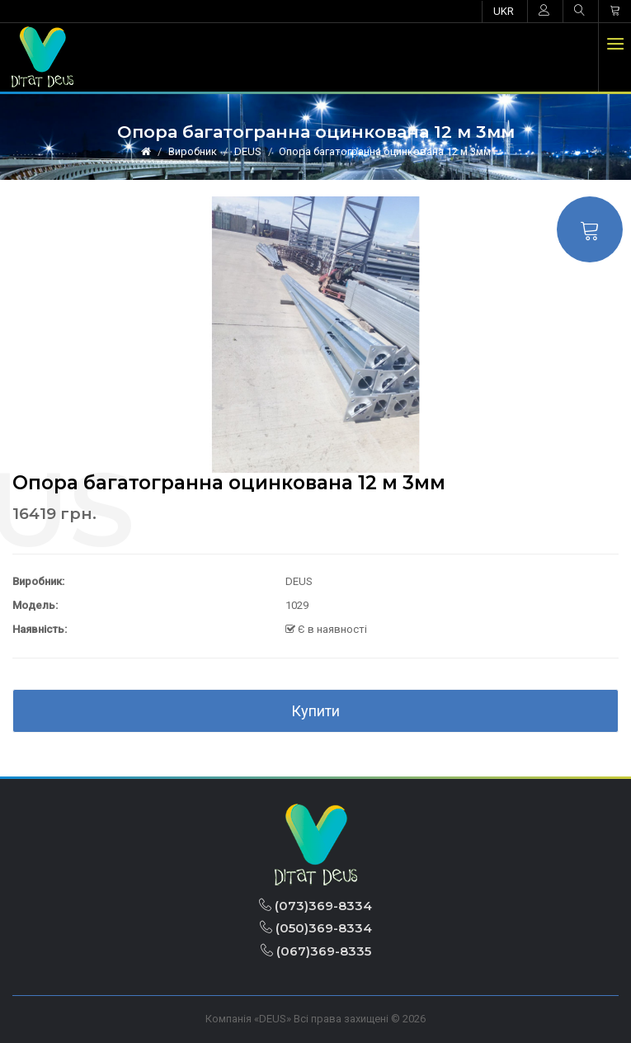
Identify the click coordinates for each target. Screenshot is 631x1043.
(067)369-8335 (316, 951)
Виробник (192, 151)
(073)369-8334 (315, 905)
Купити (315, 711)
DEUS (247, 151)
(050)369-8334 (316, 928)
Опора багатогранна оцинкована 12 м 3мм (385, 151)
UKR (503, 11)
